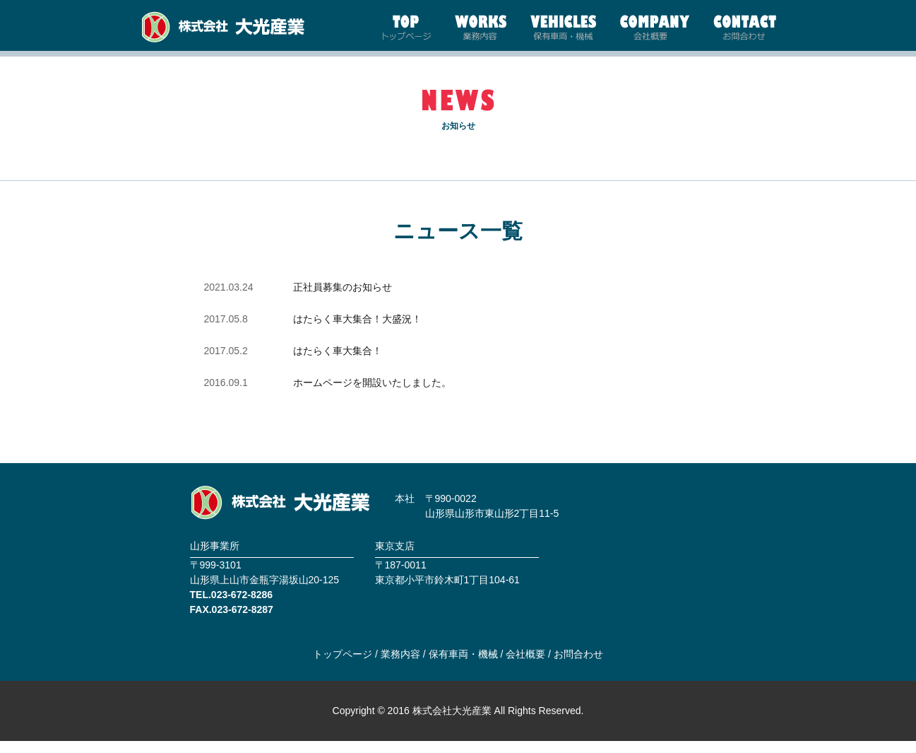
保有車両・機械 (463, 665)
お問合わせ (578, 665)
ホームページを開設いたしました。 (372, 394)
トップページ (342, 665)
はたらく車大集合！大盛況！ (357, 331)
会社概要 (525, 665)
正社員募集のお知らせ (342, 299)
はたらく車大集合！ (337, 362)
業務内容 (400, 665)
